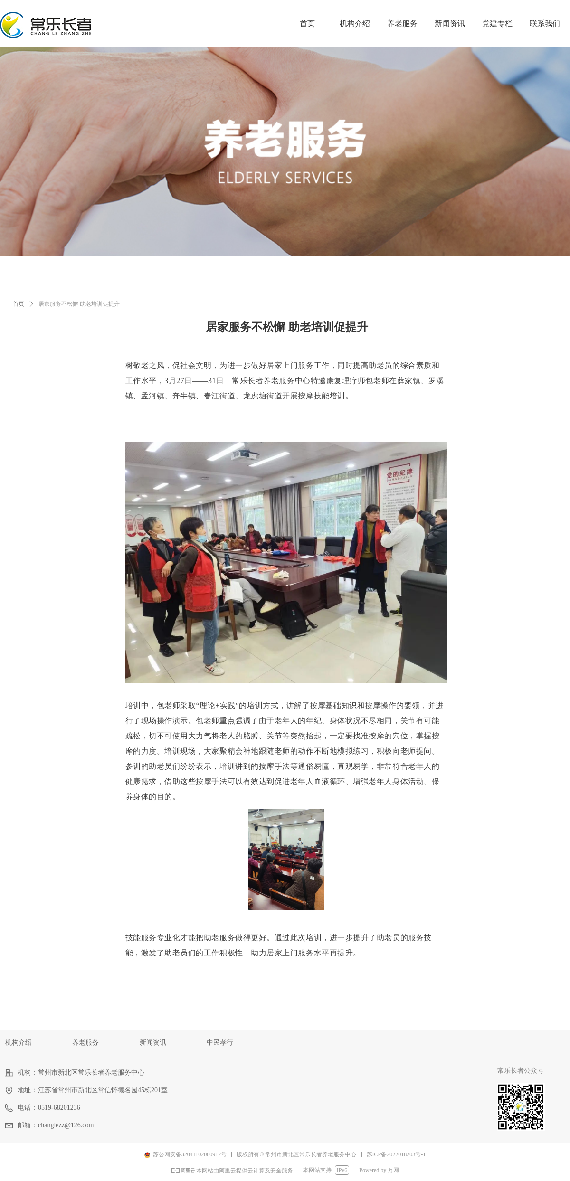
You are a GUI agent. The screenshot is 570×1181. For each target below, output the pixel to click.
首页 (18, 304)
